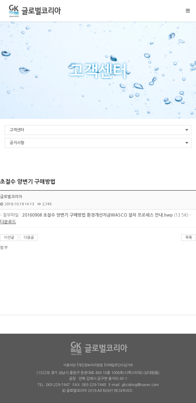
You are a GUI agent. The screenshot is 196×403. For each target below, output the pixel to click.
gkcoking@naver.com (140, 385)
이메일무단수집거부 (119, 365)
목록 (188, 237)
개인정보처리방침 (90, 365)
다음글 (29, 237)
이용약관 (69, 365)
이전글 (9, 237)
